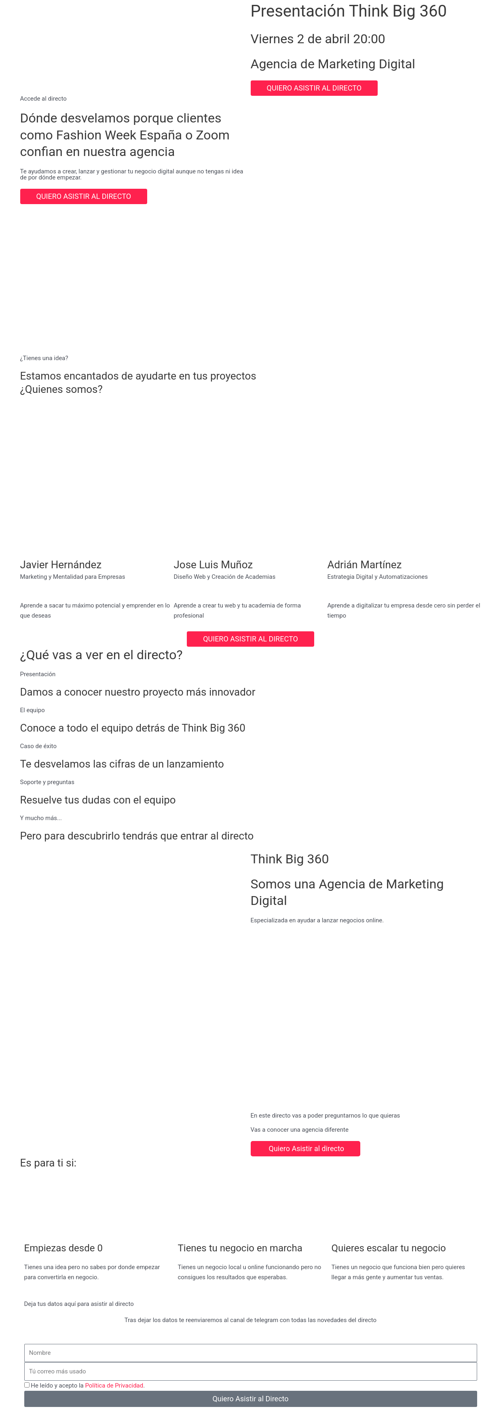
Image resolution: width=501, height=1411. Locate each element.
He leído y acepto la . (88, 1385)
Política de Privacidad (114, 1385)
